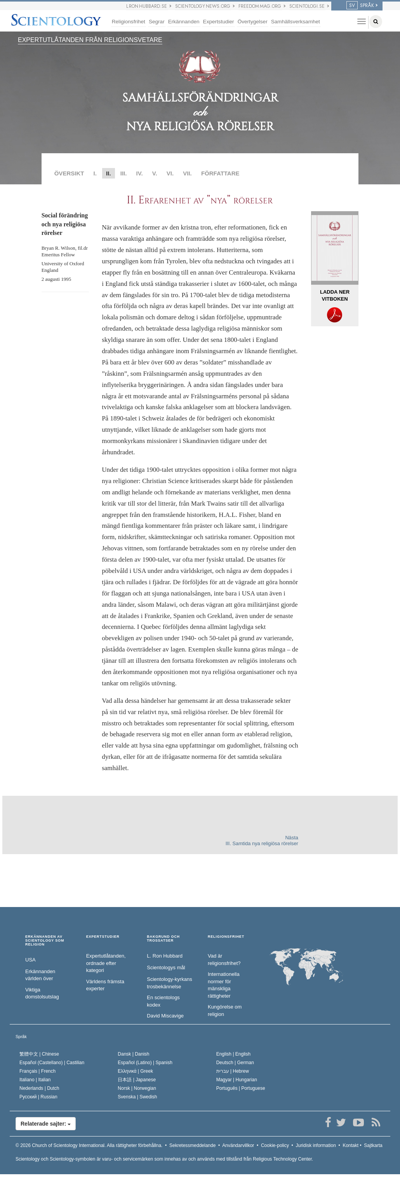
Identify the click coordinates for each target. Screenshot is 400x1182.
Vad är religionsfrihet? (224, 959)
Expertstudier (218, 22)
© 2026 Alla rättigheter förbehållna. (89, 1145)
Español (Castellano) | (51, 1062)
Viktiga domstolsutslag (42, 993)
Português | (240, 1088)
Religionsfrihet (128, 22)
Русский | (38, 1097)
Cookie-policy (275, 1145)
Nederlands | (39, 1088)
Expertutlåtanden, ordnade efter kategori (106, 963)
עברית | (232, 1071)
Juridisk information (316, 1145)
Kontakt (350, 1145)
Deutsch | (235, 1062)
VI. (170, 173)
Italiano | (35, 1079)
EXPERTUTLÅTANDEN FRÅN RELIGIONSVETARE (90, 40)
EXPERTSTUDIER (103, 937)
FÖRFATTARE (220, 173)
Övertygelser (253, 22)
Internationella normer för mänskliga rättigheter (224, 985)
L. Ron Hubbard (165, 956)
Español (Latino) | (145, 1062)
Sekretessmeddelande (192, 1145)
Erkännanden (184, 22)
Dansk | (133, 1054)
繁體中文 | (39, 1054)
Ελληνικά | (135, 1071)
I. (95, 173)
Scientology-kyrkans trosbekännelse (169, 982)
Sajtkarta (373, 1145)
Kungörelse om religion (225, 1010)
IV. (139, 173)
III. (123, 173)
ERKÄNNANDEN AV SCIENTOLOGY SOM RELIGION (44, 940)
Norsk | (137, 1088)
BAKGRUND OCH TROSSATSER (163, 938)
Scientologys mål (166, 967)
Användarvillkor (238, 1145)
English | (233, 1054)
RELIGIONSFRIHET (226, 937)
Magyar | (236, 1079)
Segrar (157, 22)
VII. (187, 173)
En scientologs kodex (163, 1001)
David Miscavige (165, 1016)
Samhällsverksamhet (295, 22)
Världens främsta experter (105, 985)
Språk (21, 1036)
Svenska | (137, 1097)
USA (30, 960)
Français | (37, 1071)
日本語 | (137, 1079)
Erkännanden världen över (40, 975)
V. (154, 173)
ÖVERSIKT (69, 173)
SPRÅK (360, 5)
